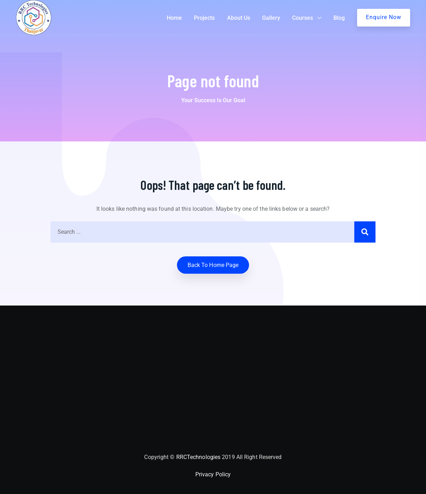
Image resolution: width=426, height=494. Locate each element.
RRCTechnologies (198, 457)
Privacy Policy (213, 474)
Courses (302, 17)
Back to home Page (213, 265)
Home (174, 17)
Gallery (271, 17)
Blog (339, 17)
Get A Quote (383, 18)
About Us (238, 17)
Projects (204, 17)
